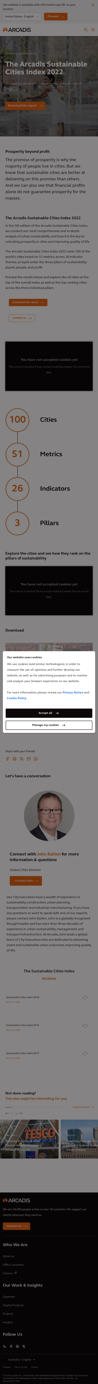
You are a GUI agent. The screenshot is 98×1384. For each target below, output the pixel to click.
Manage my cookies (45, 725)
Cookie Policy (16, 698)
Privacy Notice (73, 692)
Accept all (45, 713)
